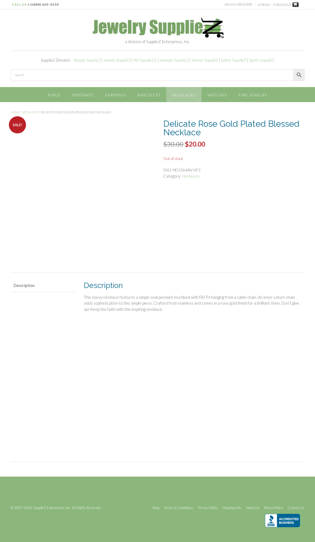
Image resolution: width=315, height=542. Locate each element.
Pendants (83, 95)
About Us (253, 508)
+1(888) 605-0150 (43, 4)
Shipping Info (232, 508)
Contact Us (296, 508)
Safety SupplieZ (233, 60)
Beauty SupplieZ (87, 60)
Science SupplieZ (204, 60)
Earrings (115, 95)
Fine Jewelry (253, 95)
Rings (54, 95)
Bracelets (149, 95)
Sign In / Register (239, 4)
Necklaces (184, 95)
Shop (156, 508)
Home (15, 112)
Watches (217, 95)
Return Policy (273, 508)
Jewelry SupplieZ (117, 60)
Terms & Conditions (179, 508)
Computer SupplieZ (172, 60)
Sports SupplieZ (261, 60)
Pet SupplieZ (144, 60)
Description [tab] (24, 285)
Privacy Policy (208, 508)
